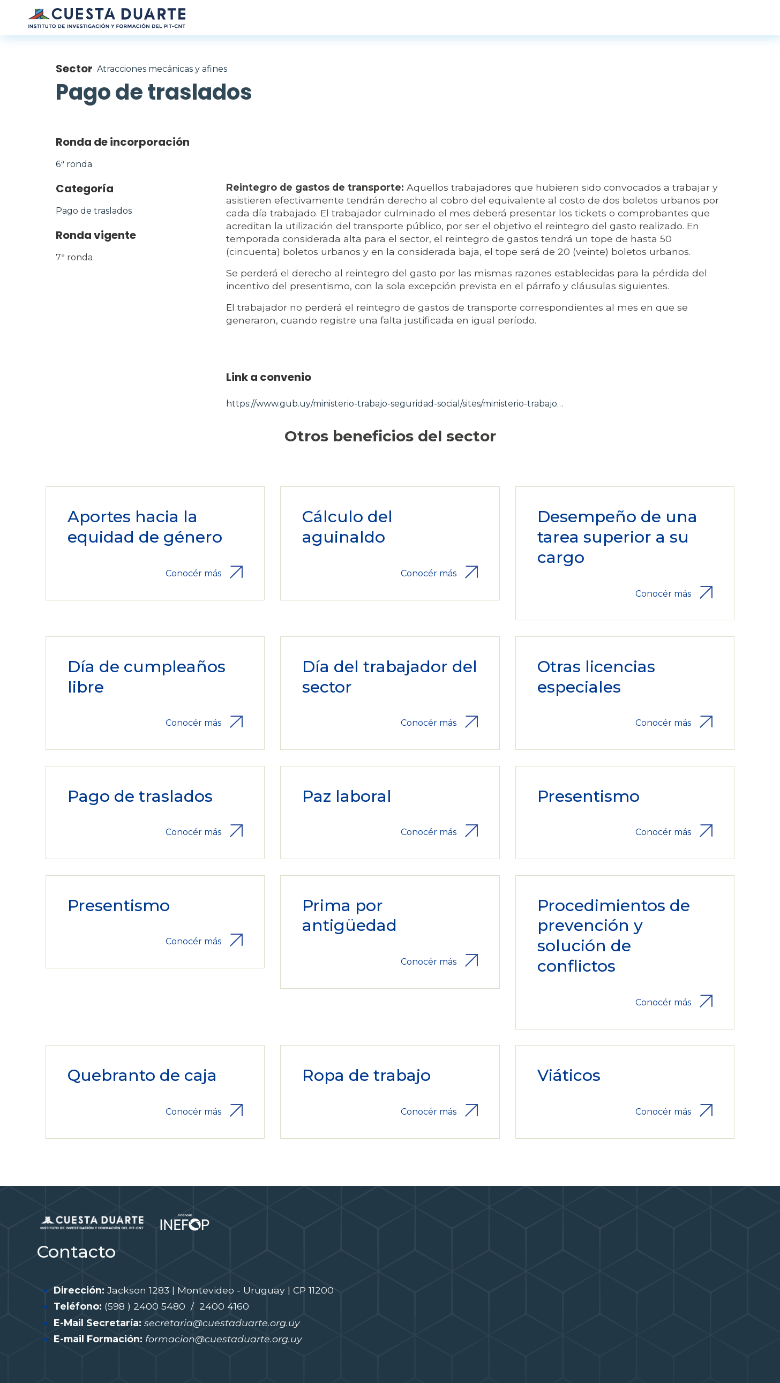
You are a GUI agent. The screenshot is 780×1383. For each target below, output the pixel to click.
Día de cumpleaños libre (147, 677)
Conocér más (193, 573)
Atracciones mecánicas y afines (162, 69)
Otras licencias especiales (596, 677)
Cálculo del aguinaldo (347, 527)
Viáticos (569, 1075)
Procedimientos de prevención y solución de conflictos (613, 936)
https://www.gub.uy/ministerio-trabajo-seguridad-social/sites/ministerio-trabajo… (394, 404)
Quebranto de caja (142, 1075)
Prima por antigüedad (349, 916)
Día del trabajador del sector (389, 677)
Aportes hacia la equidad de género (145, 527)
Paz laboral (347, 796)
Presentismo (588, 796)
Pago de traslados (94, 211)
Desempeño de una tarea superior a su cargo (617, 537)
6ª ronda (74, 164)
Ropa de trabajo (366, 1075)
